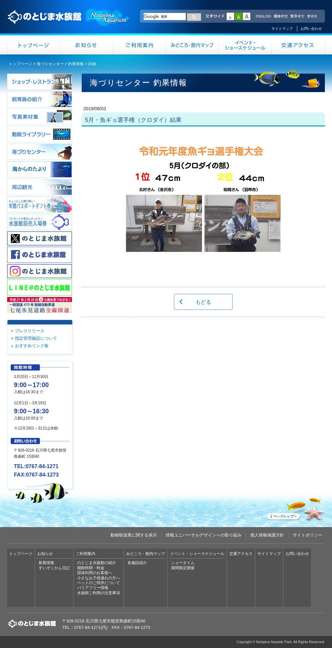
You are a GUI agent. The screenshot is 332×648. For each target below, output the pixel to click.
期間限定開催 (183, 568)
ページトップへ (295, 508)
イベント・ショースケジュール (245, 44)
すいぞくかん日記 (54, 568)
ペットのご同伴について (98, 583)
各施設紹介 (137, 562)
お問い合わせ (311, 28)
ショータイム (183, 562)
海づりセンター (50, 64)
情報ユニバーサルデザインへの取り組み (204, 535)
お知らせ (86, 44)
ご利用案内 (139, 44)
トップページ (33, 44)
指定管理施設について (36, 338)
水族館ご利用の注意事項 (98, 593)
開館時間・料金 (90, 568)
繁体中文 (297, 16)
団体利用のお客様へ (94, 573)
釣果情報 (76, 64)
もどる (203, 302)
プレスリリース (29, 330)
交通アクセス (298, 44)
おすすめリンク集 (32, 345)
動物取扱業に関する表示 (134, 535)
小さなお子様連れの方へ (98, 578)
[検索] (164, 16)
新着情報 (46, 562)
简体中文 (280, 16)
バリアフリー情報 (92, 587)
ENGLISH (263, 16)
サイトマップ (282, 28)
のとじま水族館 (68, 23)
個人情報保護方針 (267, 535)
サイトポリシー (307, 535)
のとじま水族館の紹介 (96, 562)
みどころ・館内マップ (192, 44)
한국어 (312, 16)
